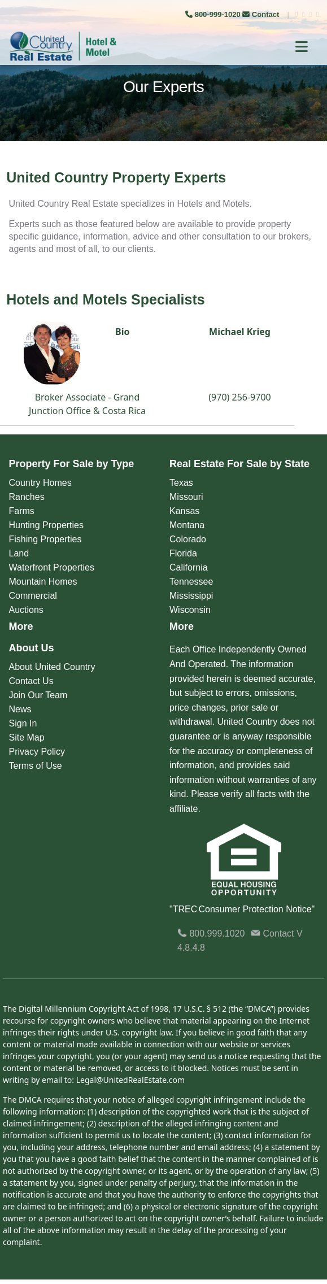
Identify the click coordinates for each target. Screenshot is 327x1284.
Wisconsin (190, 610)
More (21, 626)
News (20, 709)
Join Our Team (38, 695)
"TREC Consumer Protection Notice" (242, 909)
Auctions (26, 610)
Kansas (184, 511)
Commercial (33, 595)
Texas (181, 483)
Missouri (186, 497)
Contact (261, 14)
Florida (183, 553)
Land (19, 553)
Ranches (27, 497)
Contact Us (31, 681)
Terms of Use (35, 766)
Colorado (187, 539)
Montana (186, 525)
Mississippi (191, 595)
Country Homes (40, 483)
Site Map (27, 737)
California (188, 567)
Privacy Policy (37, 751)
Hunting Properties (46, 525)
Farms (21, 511)
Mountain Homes (43, 581)
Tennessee (191, 581)
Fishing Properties (45, 539)
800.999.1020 (211, 933)
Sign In (23, 723)
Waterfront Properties (51, 567)
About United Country (52, 667)
